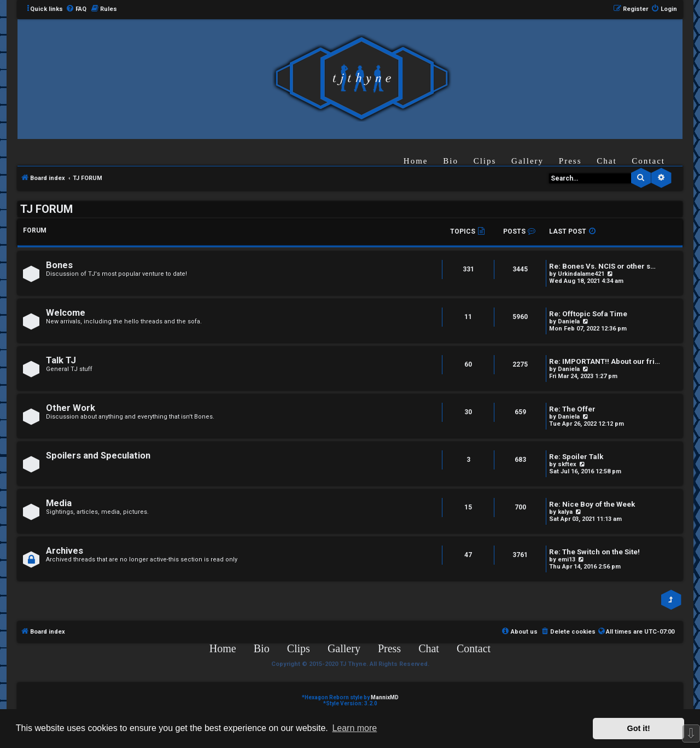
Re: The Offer (572, 409)
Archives (64, 551)
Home (416, 160)
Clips (485, 160)
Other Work (70, 408)
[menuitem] (76, 9)
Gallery (527, 160)
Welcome (65, 313)
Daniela (569, 321)
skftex (567, 464)
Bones (59, 265)
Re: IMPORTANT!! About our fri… (604, 361)
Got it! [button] (638, 728)
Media (59, 503)
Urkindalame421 (581, 273)
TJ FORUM (46, 209)
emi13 (566, 559)
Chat (606, 160)
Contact (648, 160)
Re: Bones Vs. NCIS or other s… (602, 266)
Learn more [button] (354, 728)
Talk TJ (61, 360)
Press (570, 160)
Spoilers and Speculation (98, 455)
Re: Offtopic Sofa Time (588, 314)
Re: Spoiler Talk (576, 457)
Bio (450, 160)
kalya (565, 511)
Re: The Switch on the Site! (594, 552)
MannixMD (385, 697)
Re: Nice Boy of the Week (592, 504)
